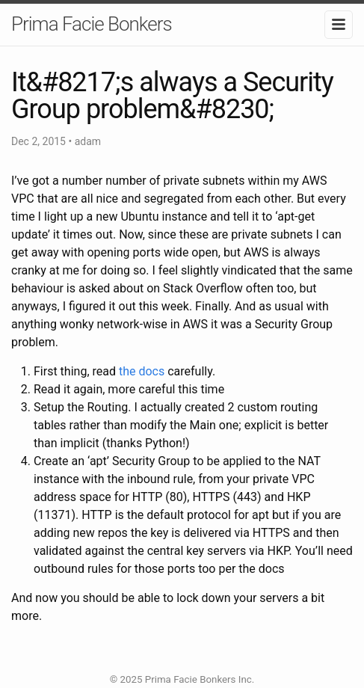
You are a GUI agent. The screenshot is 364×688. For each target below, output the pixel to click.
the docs (141, 371)
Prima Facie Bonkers (91, 24)
